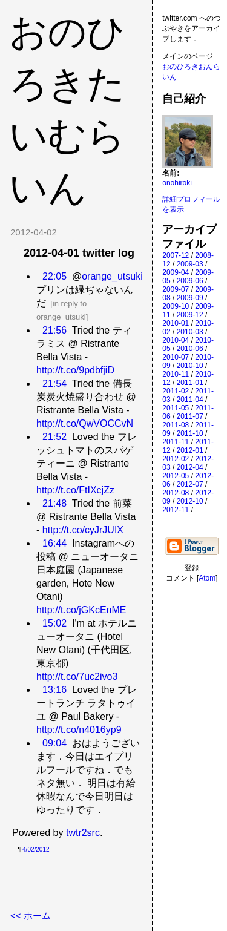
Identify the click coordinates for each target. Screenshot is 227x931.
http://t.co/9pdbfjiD (75, 370)
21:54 (54, 383)
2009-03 (190, 264)
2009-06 (190, 281)
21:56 (54, 330)
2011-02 (175, 391)
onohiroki (177, 183)
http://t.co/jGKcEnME (81, 610)
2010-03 (190, 331)
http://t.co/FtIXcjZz (75, 490)
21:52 (54, 437)
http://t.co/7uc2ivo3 (76, 676)
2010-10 (190, 365)
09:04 (54, 743)
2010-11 (175, 374)
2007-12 (175, 255)
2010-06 (190, 348)
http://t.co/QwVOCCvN (84, 423)
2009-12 (190, 315)
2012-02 (175, 459)
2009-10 (175, 306)
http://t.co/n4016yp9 (79, 730)
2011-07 (190, 416)
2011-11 (175, 442)
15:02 (54, 623)
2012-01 (190, 450)
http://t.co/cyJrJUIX (82, 530)
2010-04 (175, 340)
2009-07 (175, 289)
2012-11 (175, 509)
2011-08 (175, 425)
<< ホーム (30, 915)
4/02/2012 (36, 849)
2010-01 (175, 323)
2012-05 (175, 476)
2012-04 (190, 467)
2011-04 (190, 399)
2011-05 (175, 408)
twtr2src (83, 832)
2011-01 (190, 382)
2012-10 (190, 501)
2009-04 (175, 272)
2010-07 (175, 357)
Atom (207, 578)
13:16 (54, 690)
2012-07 (190, 484)
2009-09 (190, 298)
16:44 (54, 543)
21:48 (54, 503)
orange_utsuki (112, 276)
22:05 (54, 276)
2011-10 (190, 433)
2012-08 (175, 493)
